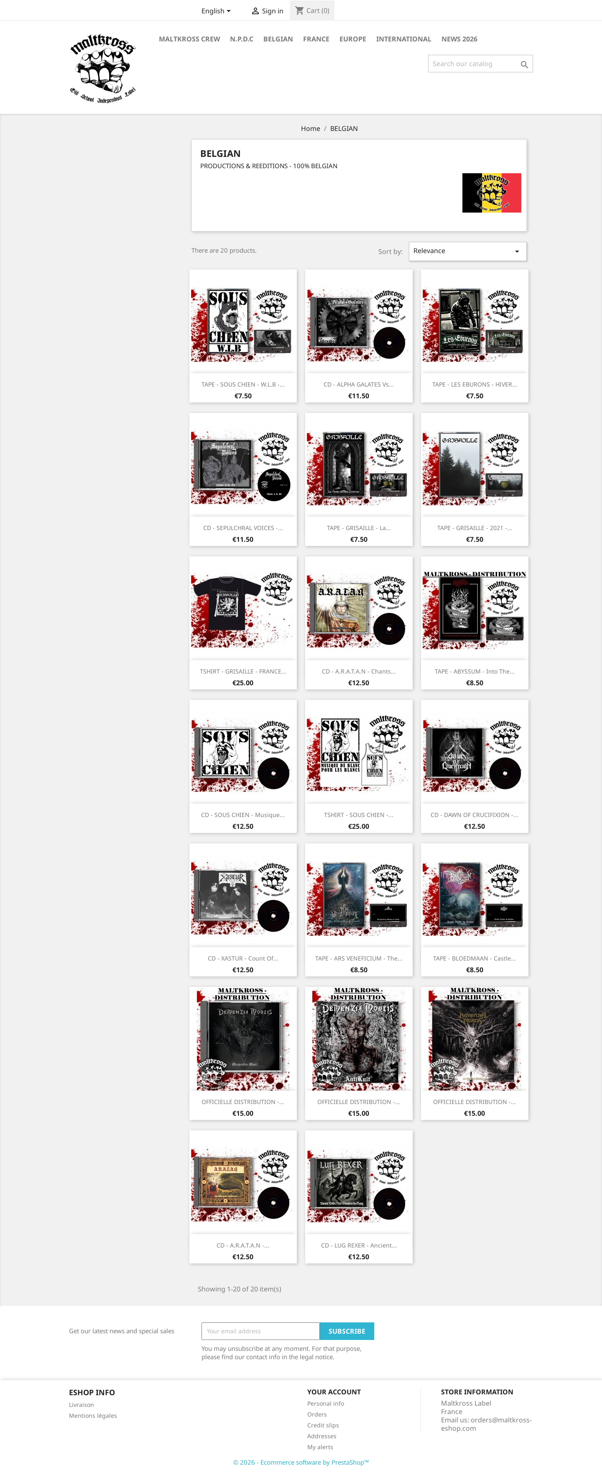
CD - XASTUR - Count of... (243, 958)
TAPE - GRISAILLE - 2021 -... (474, 528)
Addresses (322, 1436)
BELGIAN (278, 39)
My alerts (320, 1447)
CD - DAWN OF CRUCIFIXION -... (474, 815)
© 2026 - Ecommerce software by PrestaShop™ (301, 1462)
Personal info (325, 1403)
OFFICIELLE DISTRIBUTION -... (243, 1102)
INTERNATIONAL (403, 39)
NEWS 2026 (459, 39)
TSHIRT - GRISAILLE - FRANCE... (243, 671)
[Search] (480, 63)
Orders (317, 1414)
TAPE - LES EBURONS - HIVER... (474, 384)
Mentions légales (93, 1415)
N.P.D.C (241, 39)
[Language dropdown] (218, 12)
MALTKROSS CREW (189, 39)
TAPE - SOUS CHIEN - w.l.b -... (243, 384)
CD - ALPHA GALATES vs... (359, 384)
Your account (334, 1391)
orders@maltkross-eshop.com (486, 1424)
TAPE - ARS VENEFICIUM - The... (359, 958)
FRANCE (316, 39)
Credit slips (323, 1425)
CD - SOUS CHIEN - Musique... (243, 815)
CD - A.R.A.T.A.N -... (243, 1245)
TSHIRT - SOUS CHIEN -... (358, 815)
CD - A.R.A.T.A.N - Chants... (359, 671)
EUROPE (352, 39)
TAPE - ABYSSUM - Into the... (475, 671)
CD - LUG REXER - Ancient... (359, 1245)
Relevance (467, 251)
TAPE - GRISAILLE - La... (359, 528)
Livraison (81, 1405)
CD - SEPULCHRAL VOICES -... (243, 528)
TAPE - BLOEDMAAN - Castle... (474, 958)
